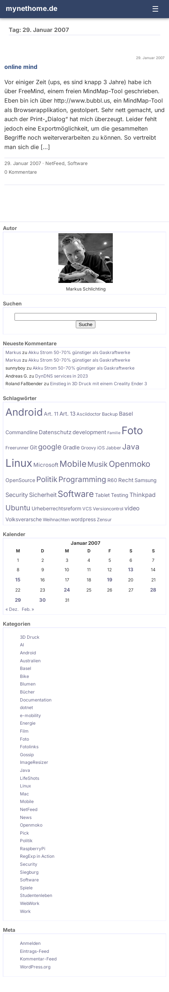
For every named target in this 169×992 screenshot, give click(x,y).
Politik (26, 840)
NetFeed (55, 163)
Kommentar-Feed (38, 959)
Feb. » (28, 609)
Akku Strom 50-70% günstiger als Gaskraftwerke (79, 352)
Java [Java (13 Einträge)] (131, 446)
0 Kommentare (20, 172)
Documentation (35, 700)
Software (77, 163)
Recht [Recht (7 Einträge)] (125, 480)
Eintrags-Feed (34, 951)
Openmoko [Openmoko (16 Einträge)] (129, 464)
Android (28, 652)
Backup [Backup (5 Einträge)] (110, 414)
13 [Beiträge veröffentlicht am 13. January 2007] (130, 569)
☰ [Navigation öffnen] (155, 9)
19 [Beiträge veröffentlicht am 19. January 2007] (109, 580)
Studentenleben (36, 895)
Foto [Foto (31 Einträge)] (132, 430)
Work (25, 911)
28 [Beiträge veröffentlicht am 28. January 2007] (153, 590)
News (26, 817)
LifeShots (29, 778)
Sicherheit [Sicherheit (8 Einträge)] (43, 494)
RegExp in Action (37, 856)
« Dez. (11, 609)
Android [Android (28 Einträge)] (24, 412)
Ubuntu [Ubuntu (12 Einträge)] (17, 507)
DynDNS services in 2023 (61, 376)
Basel (25, 668)
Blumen (28, 684)
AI (22, 644)
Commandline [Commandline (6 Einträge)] (21, 432)
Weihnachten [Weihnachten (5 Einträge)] (56, 519)
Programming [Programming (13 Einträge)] (82, 479)
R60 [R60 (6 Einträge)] (112, 480)
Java (25, 770)
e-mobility (30, 715)
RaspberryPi (32, 848)
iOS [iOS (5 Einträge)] (101, 447)
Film (24, 731)
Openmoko (31, 825)
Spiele (26, 887)
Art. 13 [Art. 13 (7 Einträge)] (67, 413)
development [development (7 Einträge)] (89, 432)
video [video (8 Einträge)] (132, 508)
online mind (20, 66)
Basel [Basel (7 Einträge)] (126, 413)
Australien (30, 660)
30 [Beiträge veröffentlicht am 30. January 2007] (42, 600)
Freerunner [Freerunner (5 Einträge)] (17, 447)
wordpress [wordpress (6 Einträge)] (83, 519)
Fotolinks (29, 746)
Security (28, 864)
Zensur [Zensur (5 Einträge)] (104, 519)
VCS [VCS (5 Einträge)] (87, 508)
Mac (24, 794)
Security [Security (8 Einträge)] (16, 494)
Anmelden (30, 943)
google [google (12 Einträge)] (50, 447)
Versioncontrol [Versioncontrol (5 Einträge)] (108, 508)
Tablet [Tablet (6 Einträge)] (102, 495)
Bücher (27, 692)
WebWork (30, 903)
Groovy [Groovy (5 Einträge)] (88, 447)
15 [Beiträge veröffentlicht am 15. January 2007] (17, 580)
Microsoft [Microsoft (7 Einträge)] (45, 464)
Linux (25, 786)
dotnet (26, 707)
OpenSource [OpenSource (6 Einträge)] (20, 480)
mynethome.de (31, 8)
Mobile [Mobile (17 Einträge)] (72, 464)
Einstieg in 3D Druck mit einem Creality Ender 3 (98, 383)
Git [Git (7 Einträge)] (33, 447)
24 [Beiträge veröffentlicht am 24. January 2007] (67, 590)
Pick (24, 833)
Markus (13, 352)
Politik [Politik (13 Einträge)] (46, 479)
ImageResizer (34, 762)
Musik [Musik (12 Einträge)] (97, 464)
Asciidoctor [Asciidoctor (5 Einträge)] (89, 414)
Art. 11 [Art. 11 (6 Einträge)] (51, 414)
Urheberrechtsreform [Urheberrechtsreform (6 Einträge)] (56, 508)
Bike (24, 676)
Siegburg (29, 872)
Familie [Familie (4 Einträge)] (113, 433)
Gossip (27, 754)
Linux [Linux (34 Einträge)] (18, 463)
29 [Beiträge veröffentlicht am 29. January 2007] (18, 600)
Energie (28, 723)
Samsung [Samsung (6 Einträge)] (146, 480)
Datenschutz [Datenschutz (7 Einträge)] (55, 432)
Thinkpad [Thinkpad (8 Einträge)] (142, 494)
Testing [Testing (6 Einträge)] (119, 495)
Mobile (27, 801)
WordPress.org (35, 967)
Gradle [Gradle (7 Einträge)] (71, 447)
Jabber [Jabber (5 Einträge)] (113, 447)
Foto (24, 739)
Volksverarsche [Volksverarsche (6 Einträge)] (23, 519)
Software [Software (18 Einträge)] (76, 494)
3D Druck (30, 637)
